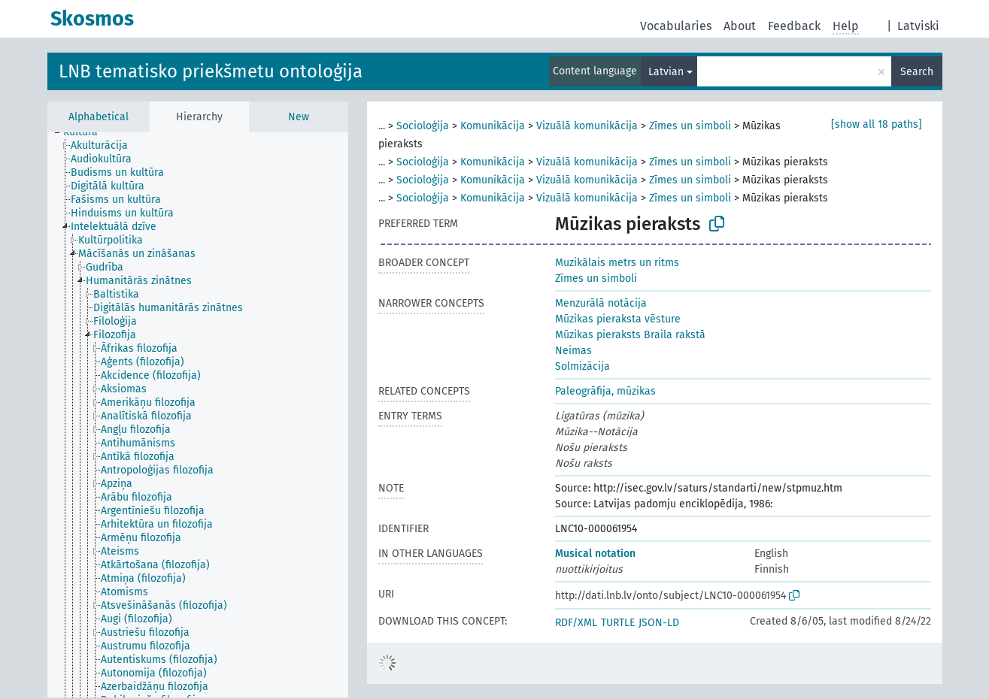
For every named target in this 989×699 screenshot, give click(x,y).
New (298, 116)
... (381, 126)
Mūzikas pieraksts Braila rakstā (630, 334)
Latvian (666, 71)
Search (916, 71)
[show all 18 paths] (876, 124)
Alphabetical (98, 116)
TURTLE (618, 622)
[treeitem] (86, 132)
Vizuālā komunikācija (587, 126)
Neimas (573, 350)
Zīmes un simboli (690, 126)
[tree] (197, 414)
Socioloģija (422, 126)
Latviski (918, 26)
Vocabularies (675, 26)
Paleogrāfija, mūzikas (605, 391)
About (740, 26)
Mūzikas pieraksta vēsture (618, 319)
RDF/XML (576, 622)
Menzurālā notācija (601, 303)
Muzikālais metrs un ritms (617, 262)
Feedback (794, 26)
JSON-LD (659, 622)
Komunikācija (492, 126)
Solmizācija (582, 366)
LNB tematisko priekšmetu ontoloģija (211, 71)
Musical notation (595, 553)
